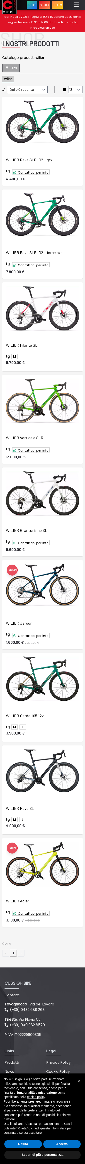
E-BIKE (32, 5)
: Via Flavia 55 (23, 1019)
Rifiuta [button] (23, 1144)
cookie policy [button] (36, 1097)
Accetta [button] (62, 1144)
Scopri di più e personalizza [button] (42, 1154)
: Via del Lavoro (29, 1004)
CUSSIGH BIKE (18, 983)
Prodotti (12, 1062)
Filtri (11, 68)
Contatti (12, 995)
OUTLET (44, 5)
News (9, 1071)
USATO (57, 5)
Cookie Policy (58, 1071)
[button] (79, 1080)
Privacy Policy (58, 1062)
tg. (8, 171)
